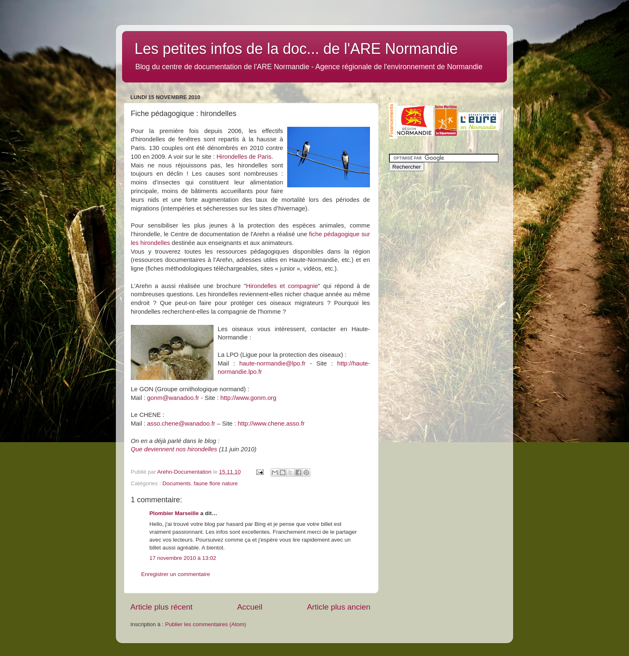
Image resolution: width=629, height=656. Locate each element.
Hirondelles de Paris (243, 156)
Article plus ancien (338, 607)
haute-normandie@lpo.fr (272, 363)
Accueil (249, 607)
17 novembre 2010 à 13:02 (182, 558)
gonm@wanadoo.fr (173, 398)
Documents (177, 483)
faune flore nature (216, 483)
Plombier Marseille (174, 513)
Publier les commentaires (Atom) (205, 624)
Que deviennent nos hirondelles (174, 449)
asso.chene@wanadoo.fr (181, 423)
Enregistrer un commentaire (175, 574)
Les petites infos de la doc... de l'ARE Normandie (296, 48)
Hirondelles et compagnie (282, 286)
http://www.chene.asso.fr (271, 423)
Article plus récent (161, 607)
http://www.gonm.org (248, 398)
